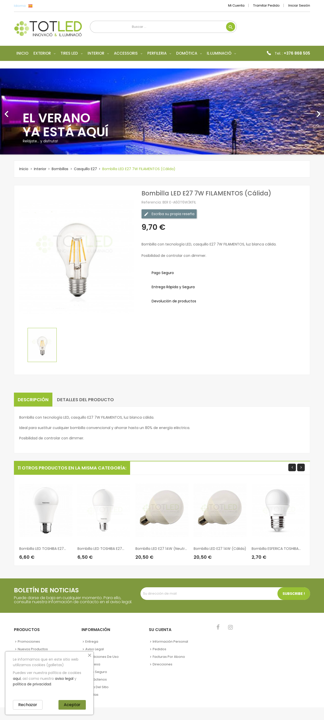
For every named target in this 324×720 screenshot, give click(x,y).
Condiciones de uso (102, 656)
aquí (17, 678)
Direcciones (162, 664)
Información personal (170, 641)
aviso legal (64, 678)
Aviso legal (94, 649)
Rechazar (27, 705)
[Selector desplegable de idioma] (41, 6)
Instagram (230, 627)
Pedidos (159, 649)
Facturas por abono (169, 656)
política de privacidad (32, 684)
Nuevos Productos (33, 649)
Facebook (218, 627)
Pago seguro (96, 671)
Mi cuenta (236, 5)
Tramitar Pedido (266, 5)
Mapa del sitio (97, 687)
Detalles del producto (85, 399)
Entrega (91, 641)
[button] (24, 111)
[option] (162, 111)
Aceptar (72, 705)
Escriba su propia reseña (169, 214)
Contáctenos (96, 679)
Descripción (33, 399)
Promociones (29, 641)
